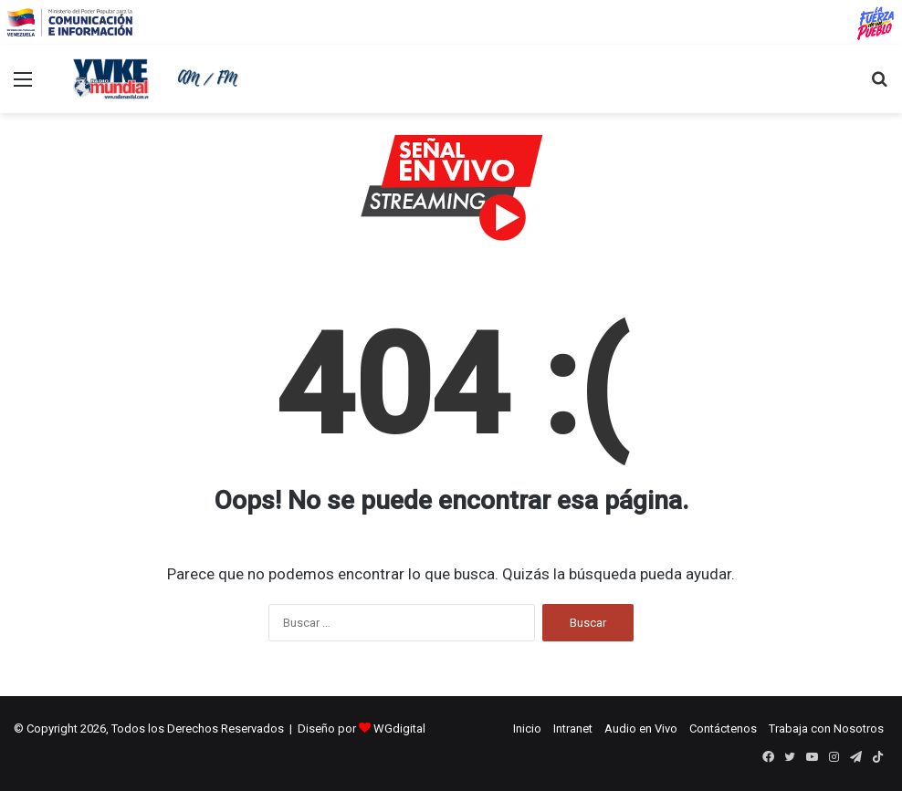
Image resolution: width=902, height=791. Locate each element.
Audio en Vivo (640, 728)
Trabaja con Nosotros (826, 728)
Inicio (527, 728)
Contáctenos (723, 728)
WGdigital (399, 728)
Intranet (573, 728)
